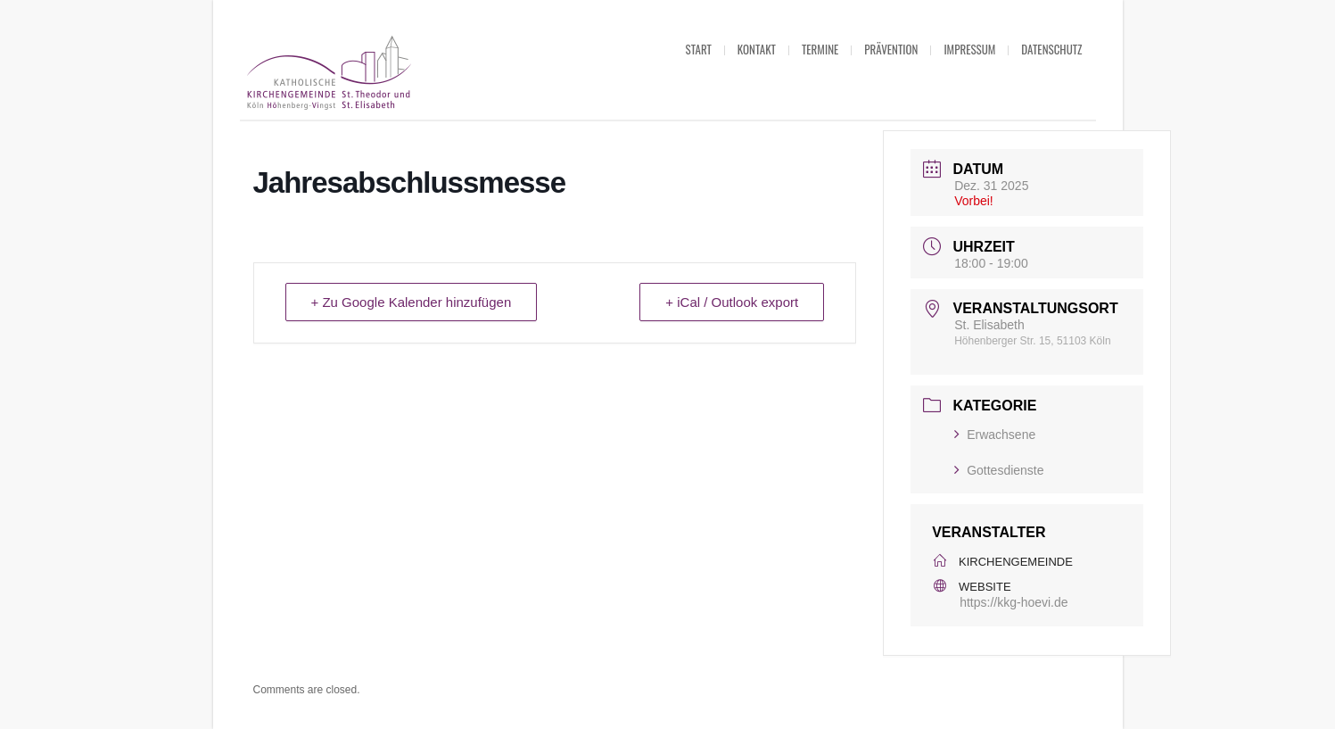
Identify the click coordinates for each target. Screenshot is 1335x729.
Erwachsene (994, 434)
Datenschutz (1051, 49)
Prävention (891, 49)
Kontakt (757, 49)
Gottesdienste (998, 470)
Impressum (969, 49)
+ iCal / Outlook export (731, 302)
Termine (820, 49)
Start (699, 49)
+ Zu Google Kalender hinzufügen (411, 302)
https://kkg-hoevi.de (1013, 602)
